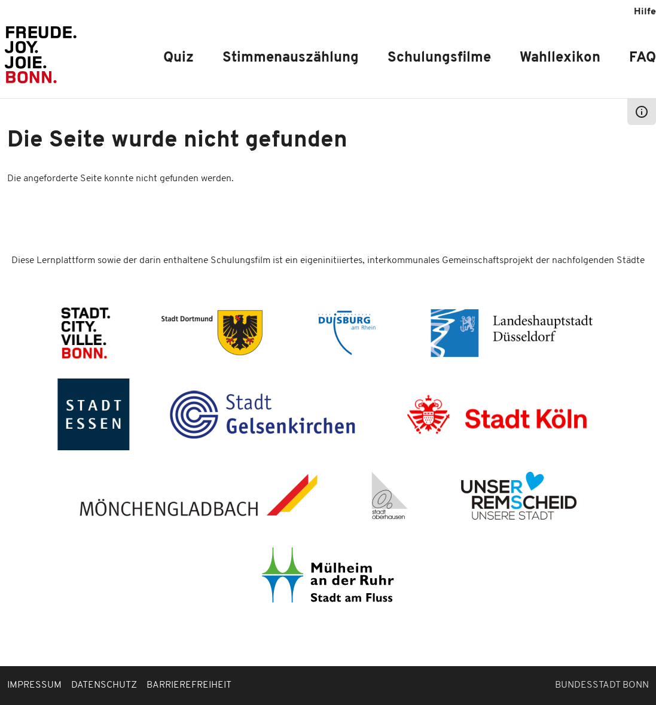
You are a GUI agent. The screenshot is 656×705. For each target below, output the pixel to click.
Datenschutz (104, 685)
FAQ (642, 58)
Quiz (178, 58)
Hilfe (645, 12)
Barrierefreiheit (189, 685)
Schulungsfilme (439, 58)
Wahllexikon (560, 58)
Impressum (34, 685)
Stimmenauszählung (290, 58)
